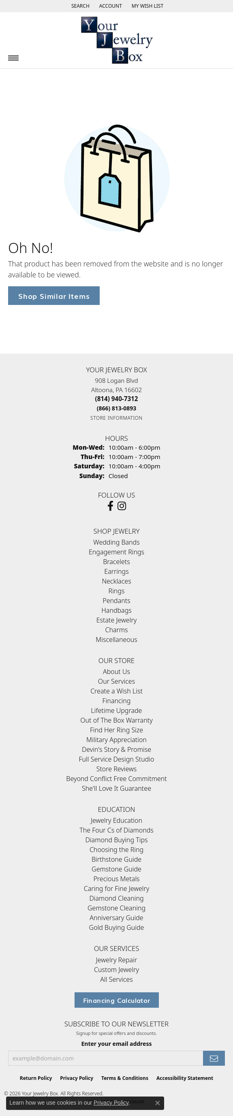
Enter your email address (116, 1043)
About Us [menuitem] (116, 671)
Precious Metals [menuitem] (116, 878)
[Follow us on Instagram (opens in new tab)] (122, 506)
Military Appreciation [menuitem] (116, 739)
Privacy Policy (76, 1078)
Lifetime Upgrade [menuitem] (116, 710)
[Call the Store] (116, 399)
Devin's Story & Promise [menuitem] (116, 749)
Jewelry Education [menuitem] (116, 820)
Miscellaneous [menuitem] (116, 639)
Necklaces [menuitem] (116, 581)
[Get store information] (116, 417)
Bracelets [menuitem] (116, 561)
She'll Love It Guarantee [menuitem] (116, 788)
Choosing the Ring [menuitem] (116, 849)
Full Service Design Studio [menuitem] (116, 759)
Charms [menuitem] (116, 629)
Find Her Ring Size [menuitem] (116, 729)
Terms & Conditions (124, 1078)
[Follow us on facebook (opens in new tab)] (110, 506)
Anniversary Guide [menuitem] (116, 917)
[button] (80, 6)
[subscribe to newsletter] (214, 1058)
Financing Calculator (116, 1000)
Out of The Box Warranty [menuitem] (116, 720)
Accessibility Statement (184, 1078)
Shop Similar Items (54, 295)
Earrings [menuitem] (116, 571)
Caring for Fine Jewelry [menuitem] (117, 888)
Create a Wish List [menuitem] (116, 691)
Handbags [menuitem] (116, 610)
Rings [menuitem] (117, 590)
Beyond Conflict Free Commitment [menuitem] (116, 778)
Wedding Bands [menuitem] (116, 542)
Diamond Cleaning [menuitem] (116, 898)
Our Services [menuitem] (116, 681)
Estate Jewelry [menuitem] (116, 620)
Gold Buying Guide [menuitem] (116, 927)
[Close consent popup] (157, 1103)
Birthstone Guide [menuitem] (116, 859)
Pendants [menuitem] (116, 600)
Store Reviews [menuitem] (116, 768)
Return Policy (36, 1078)
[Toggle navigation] (13, 58)
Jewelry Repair (116, 959)
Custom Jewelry (116, 969)
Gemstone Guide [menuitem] (116, 869)
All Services (116, 979)
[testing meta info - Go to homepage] (116, 40)
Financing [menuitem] (117, 700)
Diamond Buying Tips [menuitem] (116, 839)
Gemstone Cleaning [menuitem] (116, 908)
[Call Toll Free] (117, 408)
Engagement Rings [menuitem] (116, 551)
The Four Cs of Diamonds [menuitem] (116, 830)
